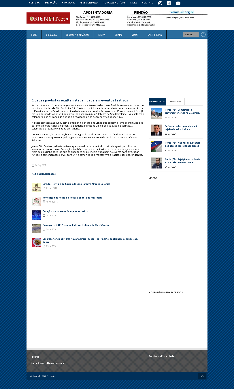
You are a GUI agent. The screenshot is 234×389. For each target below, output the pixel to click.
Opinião (118, 34)
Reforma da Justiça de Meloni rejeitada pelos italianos (181, 127)
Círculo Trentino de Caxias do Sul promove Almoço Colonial (75, 183)
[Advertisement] (117, 68)
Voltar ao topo (202, 376)
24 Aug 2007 (40, 165)
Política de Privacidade (161, 356)
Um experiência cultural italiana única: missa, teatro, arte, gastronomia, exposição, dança (90, 238)
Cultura (35, 2)
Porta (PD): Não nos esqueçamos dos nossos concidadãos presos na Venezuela (182, 145)
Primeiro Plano (157, 101)
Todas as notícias (116, 2)
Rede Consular (90, 2)
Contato (150, 2)
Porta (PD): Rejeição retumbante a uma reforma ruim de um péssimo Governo (182, 162)
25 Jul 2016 (51, 242)
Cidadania (70, 2)
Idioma (101, 34)
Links (136, 2)
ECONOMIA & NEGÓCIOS (77, 34)
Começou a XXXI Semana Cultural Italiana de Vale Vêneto (73, 224)
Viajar (135, 34)
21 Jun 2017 (51, 187)
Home (34, 34)
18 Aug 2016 (52, 201)
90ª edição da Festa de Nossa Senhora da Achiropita (71, 197)
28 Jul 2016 (51, 214)
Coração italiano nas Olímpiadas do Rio (64, 210)
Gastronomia (155, 34)
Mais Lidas (175, 101)
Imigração (52, 2)
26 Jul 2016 (51, 228)
